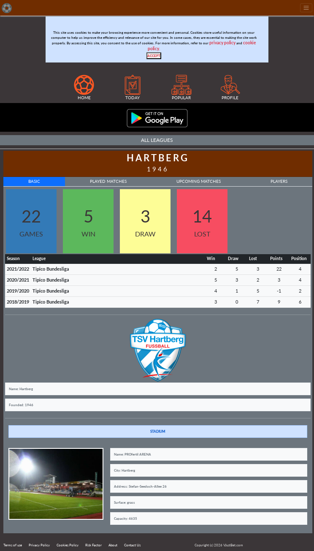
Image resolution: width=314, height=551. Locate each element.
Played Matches (108, 181)
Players (279, 181)
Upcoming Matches (198, 181)
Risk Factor (93, 545)
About (112, 545)
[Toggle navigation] (306, 7)
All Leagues (157, 140)
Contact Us (132, 545)
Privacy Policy (39, 545)
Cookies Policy (67, 545)
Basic (34, 181)
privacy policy (222, 43)
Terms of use (12, 545)
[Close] (153, 55)
